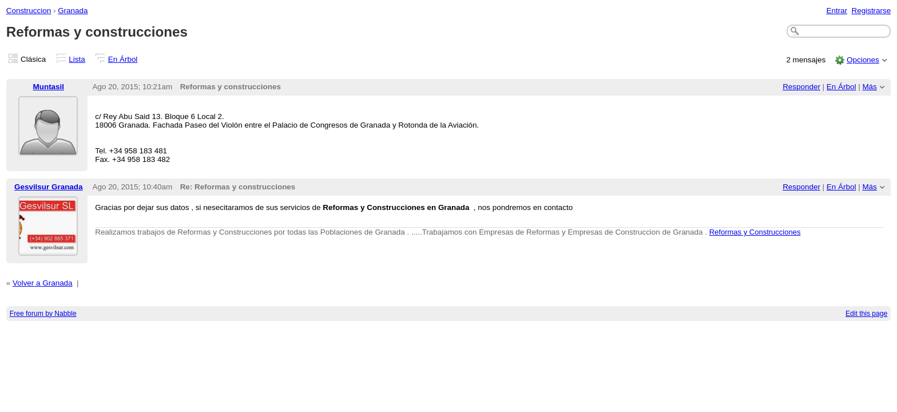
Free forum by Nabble (43, 314)
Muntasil (49, 86)
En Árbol (123, 59)
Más (869, 86)
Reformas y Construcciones (755, 232)
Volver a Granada (43, 283)
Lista (77, 59)
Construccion (28, 10)
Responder (801, 86)
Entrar (836, 10)
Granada (73, 10)
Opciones (863, 60)
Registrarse (871, 10)
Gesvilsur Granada (48, 187)
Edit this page (866, 314)
